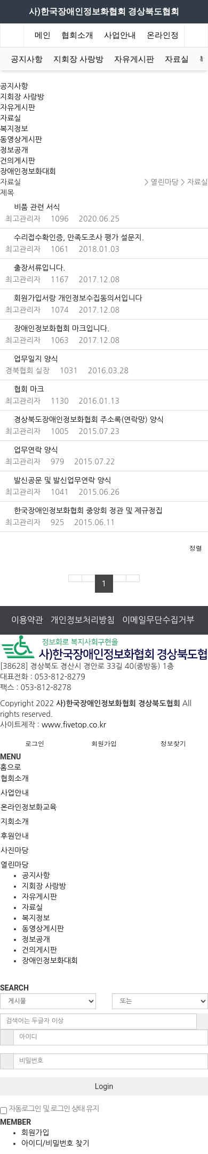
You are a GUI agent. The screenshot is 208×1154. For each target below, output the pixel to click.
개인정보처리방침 (83, 620)
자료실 (177, 59)
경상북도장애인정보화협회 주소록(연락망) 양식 (84, 419)
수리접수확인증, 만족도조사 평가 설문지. (74, 237)
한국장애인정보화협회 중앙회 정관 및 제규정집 (84, 510)
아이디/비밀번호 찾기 (55, 1143)
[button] (6, 546)
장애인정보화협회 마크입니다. (57, 328)
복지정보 (14, 129)
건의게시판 (17, 161)
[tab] (104, 778)
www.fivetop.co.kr (74, 725)
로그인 (34, 743)
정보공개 (14, 150)
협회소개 (77, 35)
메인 (43, 35)
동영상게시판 (21, 139)
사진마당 (15, 850)
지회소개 (15, 821)
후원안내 (15, 836)
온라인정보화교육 (29, 807)
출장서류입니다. (35, 268)
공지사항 (27, 59)
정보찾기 (173, 743)
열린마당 (15, 865)
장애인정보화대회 (28, 171)
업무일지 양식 (31, 359)
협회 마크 (24, 389)
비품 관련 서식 (32, 207)
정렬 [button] (195, 547)
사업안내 (120, 35)
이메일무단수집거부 (158, 620)
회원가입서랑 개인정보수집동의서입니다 (73, 298)
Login (104, 1086)
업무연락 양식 (31, 450)
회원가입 (104, 743)
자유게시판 (134, 59)
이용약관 (27, 620)
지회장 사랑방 (78, 59)
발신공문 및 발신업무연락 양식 (58, 480)
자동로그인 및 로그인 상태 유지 (49, 1109)
